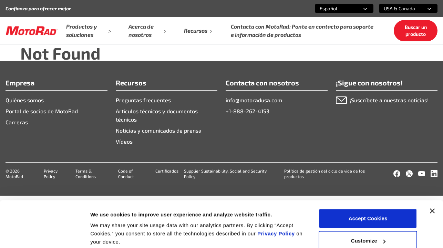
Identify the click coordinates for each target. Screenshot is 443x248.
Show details (106, 227)
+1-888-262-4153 (247, 111)
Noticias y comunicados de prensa (159, 130)
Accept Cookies (368, 184)
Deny (368, 229)
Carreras (17, 122)
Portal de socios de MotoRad (42, 111)
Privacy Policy (276, 200)
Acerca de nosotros (147, 30)
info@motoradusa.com (254, 100)
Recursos (198, 30)
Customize (368, 207)
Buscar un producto (416, 30)
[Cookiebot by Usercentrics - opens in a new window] (44, 234)
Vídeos (124, 141)
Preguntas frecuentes (143, 100)
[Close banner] (432, 177)
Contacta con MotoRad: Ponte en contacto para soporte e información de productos (302, 30)
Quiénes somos (25, 100)
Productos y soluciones (88, 30)
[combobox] (336, 8)
